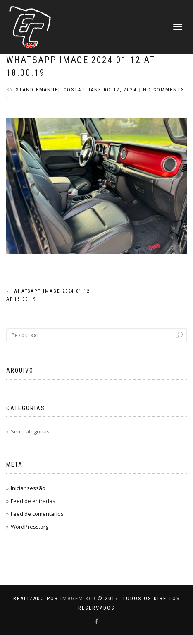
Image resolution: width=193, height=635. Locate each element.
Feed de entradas (33, 501)
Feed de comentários (37, 513)
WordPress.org (29, 526)
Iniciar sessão (28, 488)
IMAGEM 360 (77, 598)
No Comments (163, 90)
